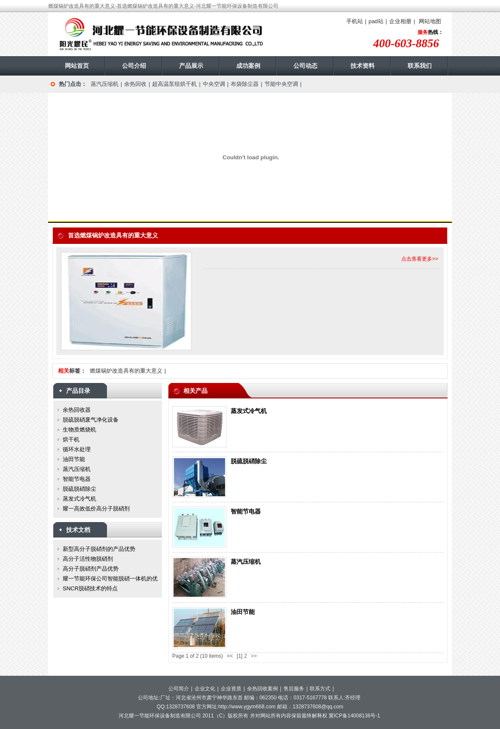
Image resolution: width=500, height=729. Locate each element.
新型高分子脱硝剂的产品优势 (99, 549)
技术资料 (363, 65)
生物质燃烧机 (79, 429)
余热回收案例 (262, 689)
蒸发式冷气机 (249, 410)
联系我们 (420, 65)
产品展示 (191, 65)
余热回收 (135, 84)
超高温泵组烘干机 (174, 84)
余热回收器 (77, 410)
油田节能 (243, 611)
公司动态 (305, 65)
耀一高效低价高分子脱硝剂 (96, 508)
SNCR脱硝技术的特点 (90, 588)
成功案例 (248, 65)
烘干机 (71, 439)
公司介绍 (134, 65)
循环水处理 (77, 449)
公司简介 (178, 689)
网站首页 (77, 65)
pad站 (376, 21)
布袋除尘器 (245, 84)
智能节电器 (246, 511)
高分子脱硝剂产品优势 (91, 568)
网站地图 (430, 21)
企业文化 (205, 689)
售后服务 (294, 689)
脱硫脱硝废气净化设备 (91, 419)
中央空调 (214, 84)
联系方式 (320, 689)
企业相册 (400, 21)
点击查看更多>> (419, 259)
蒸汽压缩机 (105, 84)
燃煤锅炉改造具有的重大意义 (126, 371)
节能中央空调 (281, 84)
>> (254, 656)
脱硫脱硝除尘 (249, 461)
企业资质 (231, 689)
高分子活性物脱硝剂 (88, 559)
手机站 (354, 21)
